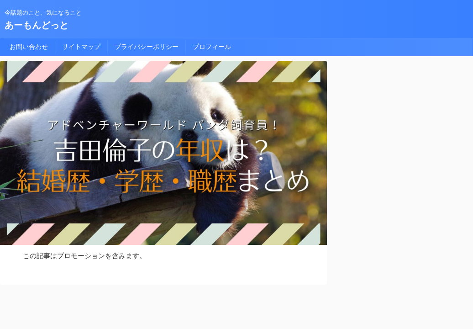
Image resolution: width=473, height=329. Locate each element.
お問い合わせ (29, 46)
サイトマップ (81, 46)
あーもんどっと (36, 25)
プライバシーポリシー (147, 46)
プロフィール (212, 46)
